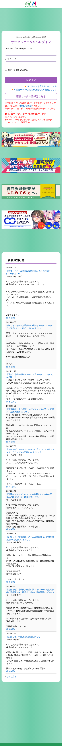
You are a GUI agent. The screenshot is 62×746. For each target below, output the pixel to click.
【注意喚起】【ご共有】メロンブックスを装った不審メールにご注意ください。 (30, 410)
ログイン (31, 80)
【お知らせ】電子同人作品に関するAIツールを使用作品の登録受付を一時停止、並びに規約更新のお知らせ (30, 590)
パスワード (10, 59)
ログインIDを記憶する (16, 70)
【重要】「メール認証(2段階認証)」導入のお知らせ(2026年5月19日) (29, 272)
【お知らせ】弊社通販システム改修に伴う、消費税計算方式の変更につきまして (30, 538)
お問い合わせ (26, 106)
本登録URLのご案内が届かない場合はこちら (35, 89)
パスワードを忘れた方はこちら (42, 86)
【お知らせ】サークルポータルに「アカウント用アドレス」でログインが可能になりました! (30, 450)
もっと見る (11, 676)
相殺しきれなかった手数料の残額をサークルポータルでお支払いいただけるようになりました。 (30, 326)
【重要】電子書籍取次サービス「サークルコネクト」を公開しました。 (30, 375)
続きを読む (11, 318)
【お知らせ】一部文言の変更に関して (23, 637)
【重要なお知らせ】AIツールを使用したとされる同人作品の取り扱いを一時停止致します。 (30, 495)
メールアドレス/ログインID (18, 48)
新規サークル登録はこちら (31, 96)
